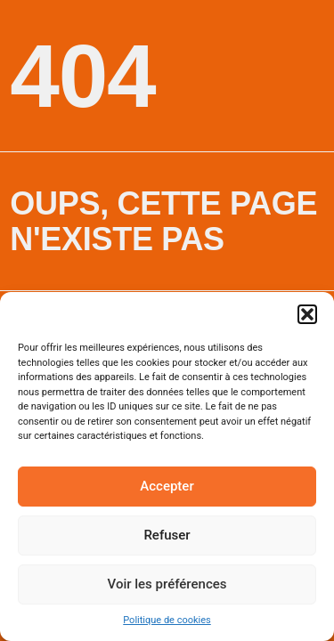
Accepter (166, 486)
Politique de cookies (166, 620)
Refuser (166, 535)
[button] (307, 314)
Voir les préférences (167, 584)
